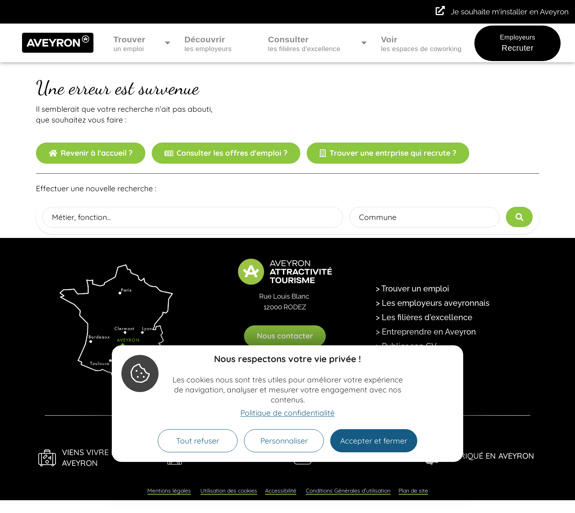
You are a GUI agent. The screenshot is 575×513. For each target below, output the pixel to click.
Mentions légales (169, 490)
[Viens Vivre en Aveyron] (47, 458)
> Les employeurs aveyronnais (433, 303)
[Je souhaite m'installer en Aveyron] (440, 11)
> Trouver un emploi (412, 288)
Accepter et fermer (373, 441)
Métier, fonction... (81, 217)
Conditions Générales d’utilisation (348, 490)
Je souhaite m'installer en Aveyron (510, 11)
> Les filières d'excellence (424, 317)
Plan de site (413, 490)
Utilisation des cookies (228, 490)
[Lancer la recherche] (519, 217)
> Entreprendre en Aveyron (426, 332)
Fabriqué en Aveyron (489, 456)
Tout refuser (197, 441)
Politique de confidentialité (287, 413)
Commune (378, 217)
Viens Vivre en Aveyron (91, 457)
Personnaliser (284, 441)
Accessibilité (280, 490)
